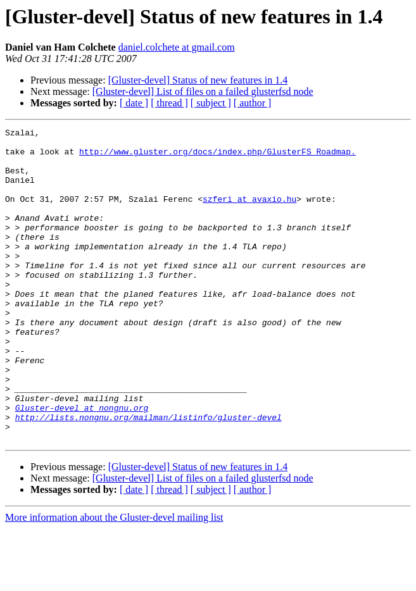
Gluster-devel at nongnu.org (82, 464)
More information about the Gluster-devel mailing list (114, 580)
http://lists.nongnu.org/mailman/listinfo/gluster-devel (148, 476)
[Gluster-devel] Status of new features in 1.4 (198, 80)
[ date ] (134, 102)
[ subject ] (211, 102)
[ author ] (253, 102)
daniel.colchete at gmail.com (176, 47)
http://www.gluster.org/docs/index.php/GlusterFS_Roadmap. (217, 157)
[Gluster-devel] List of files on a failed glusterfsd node (202, 91)
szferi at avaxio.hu (249, 214)
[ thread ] (169, 102)
